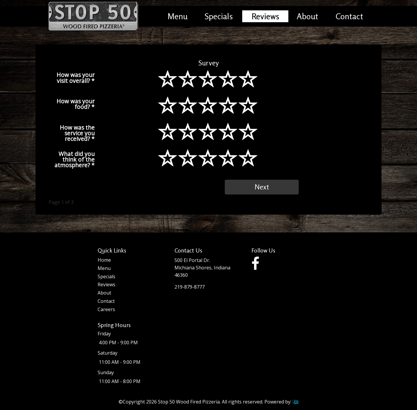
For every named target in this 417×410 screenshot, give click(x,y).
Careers (106, 309)
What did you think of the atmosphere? (74, 159)
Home (104, 260)
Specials (219, 16)
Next (262, 187)
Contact (349, 16)
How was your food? (75, 103)
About (307, 16)
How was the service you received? (77, 132)
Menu (178, 16)
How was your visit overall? (75, 77)
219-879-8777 (189, 287)
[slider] (208, 86)
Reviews (265, 16)
